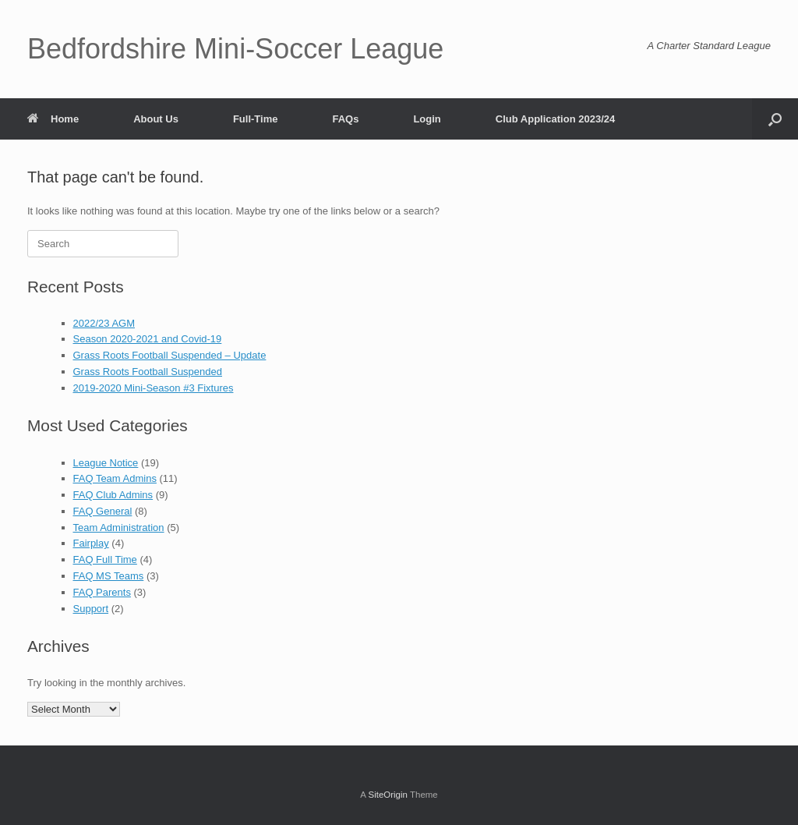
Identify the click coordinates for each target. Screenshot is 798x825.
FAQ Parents (102, 592)
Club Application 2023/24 (555, 119)
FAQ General (102, 511)
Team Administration (118, 527)
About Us (155, 119)
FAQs (345, 119)
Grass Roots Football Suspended (148, 371)
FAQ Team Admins (115, 478)
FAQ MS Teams (108, 576)
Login (426, 119)
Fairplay (91, 543)
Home (53, 119)
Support (91, 608)
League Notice (106, 463)
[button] (775, 119)
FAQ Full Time (105, 559)
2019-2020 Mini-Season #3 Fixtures (153, 388)
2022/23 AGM (104, 323)
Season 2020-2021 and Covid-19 (147, 339)
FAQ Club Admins (113, 495)
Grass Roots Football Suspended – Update (170, 355)
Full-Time (255, 119)
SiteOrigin (388, 794)
